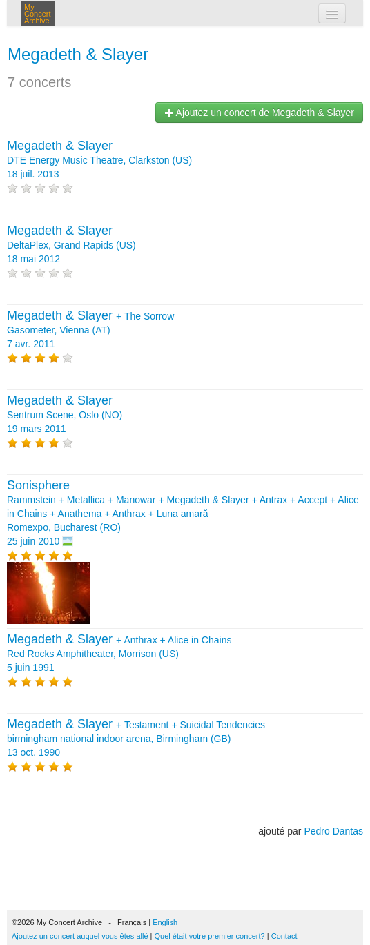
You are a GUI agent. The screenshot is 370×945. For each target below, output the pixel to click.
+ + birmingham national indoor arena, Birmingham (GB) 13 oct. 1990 (136, 738)
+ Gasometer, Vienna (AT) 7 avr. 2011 (90, 330)
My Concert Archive (37, 14)
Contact (284, 936)
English (165, 922)
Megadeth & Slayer (78, 54)
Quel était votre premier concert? (210, 936)
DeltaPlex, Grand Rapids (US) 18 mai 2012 (71, 245)
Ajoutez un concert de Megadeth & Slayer (259, 112)
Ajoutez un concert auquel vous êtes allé (80, 936)
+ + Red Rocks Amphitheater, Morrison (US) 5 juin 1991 (119, 653)
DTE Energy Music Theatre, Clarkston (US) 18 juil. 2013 (99, 160)
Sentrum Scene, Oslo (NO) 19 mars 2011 (64, 415)
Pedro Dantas (333, 831)
